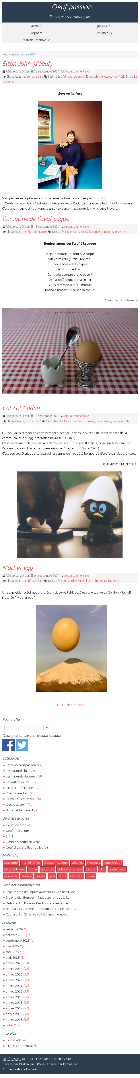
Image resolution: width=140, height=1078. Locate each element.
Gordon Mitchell (78, 580)
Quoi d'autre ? (31, 421)
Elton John (92, 76)
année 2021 (14, 985)
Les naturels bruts (19, 770)
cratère (27, 876)
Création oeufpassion (21, 765)
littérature (73, 231)
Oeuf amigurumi (18, 830)
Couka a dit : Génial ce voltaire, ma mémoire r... (38, 914)
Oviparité (36, 33)
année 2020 (14, 991)
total (9, 1025)
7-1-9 (9, 836)
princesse (11, 876)
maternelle (121, 231)
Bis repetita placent (19, 810)
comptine (107, 231)
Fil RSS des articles (70, 704)
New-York (118, 76)
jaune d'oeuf (113, 862)
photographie (76, 76)
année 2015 (14, 1019)
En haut (31, 1069)
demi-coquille (121, 421)
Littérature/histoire (35, 231)
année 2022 (14, 980)
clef (102, 869)
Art (64, 76)
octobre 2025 (15, 935)
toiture (91, 869)
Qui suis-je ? (104, 26)
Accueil (36, 26)
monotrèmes (31, 862)
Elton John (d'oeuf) (27, 63)
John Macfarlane (70, 869)
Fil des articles (16, 1040)
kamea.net (70, 1064)
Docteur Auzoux (56, 862)
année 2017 (14, 1008)
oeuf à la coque (90, 231)
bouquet (47, 869)
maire (99, 421)
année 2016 (14, 1014)
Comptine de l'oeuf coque (35, 218)
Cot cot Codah (21, 407)
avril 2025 (13, 957)
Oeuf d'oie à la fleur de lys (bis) (28, 847)
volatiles (77, 862)
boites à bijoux (14, 869)
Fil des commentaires (21, 1045)
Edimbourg (96, 580)
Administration (13, 1069)
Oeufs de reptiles (18, 825)
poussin (89, 421)
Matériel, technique (36, 40)
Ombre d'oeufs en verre (23, 842)
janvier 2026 (14, 929)
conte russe (117, 869)
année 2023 (14, 974)
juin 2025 (12, 946)
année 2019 (14, 997)
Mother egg (17, 567)
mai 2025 (12, 952)
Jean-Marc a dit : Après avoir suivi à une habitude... (41, 892)
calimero (78, 421)
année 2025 (14, 963)
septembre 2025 (18, 940)
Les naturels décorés (20, 776)
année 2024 (14, 968)
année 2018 (14, 1002)
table (62, 876)
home (33, 869)
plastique (11, 862)
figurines (93, 862)
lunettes (106, 76)
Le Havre (65, 421)
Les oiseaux (104, 33)
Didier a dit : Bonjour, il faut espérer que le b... (38, 897)
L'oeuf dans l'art (33, 76)
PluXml (24, 1064)
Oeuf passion (71, 7)
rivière (91, 876)
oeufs (107, 421)
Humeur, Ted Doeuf (20, 799)
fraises (40, 876)
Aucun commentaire (76, 71)
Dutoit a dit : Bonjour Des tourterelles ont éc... (38, 903)
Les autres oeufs (18, 782)
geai (52, 876)
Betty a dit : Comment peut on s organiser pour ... (41, 908)
